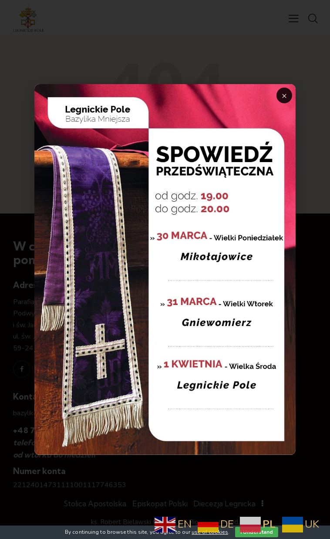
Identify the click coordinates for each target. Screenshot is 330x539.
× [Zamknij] (284, 96)
